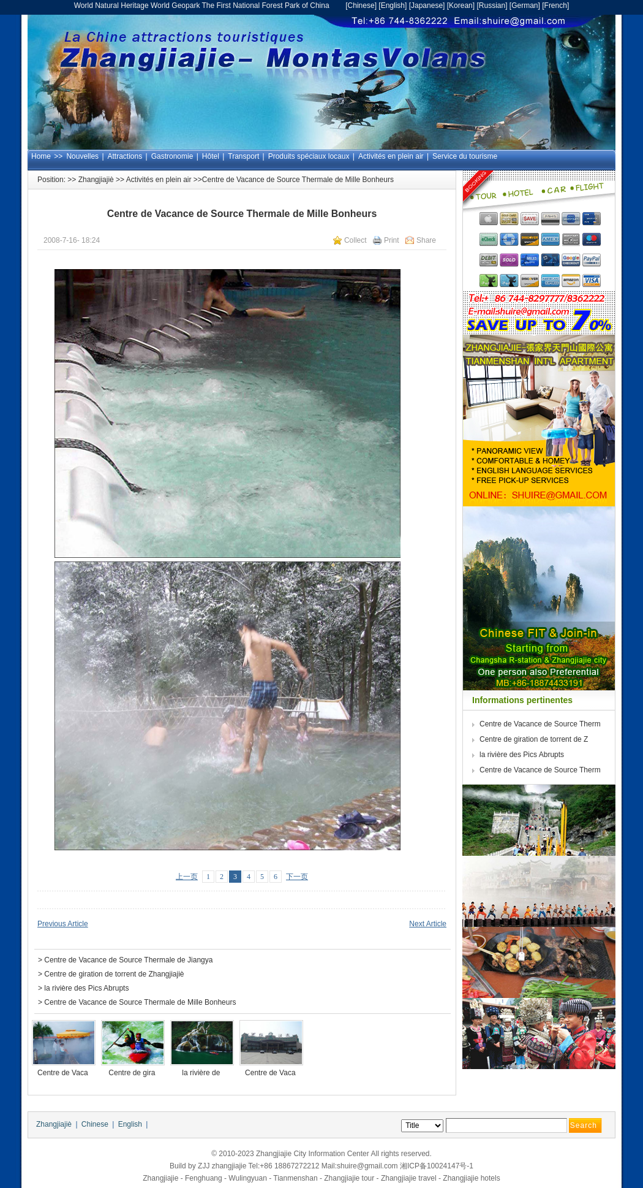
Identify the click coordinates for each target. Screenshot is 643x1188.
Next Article (427, 924)
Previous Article (62, 924)
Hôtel (210, 156)
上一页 (187, 876)
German (524, 5)
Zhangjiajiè (96, 179)
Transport (243, 156)
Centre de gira (132, 1072)
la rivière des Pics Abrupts (86, 988)
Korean (461, 5)
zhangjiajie (229, 1166)
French (555, 5)
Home (41, 156)
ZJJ (203, 1166)
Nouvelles (82, 156)
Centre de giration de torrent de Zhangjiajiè (114, 974)
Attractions (125, 156)
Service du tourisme (464, 156)
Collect (355, 240)
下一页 (297, 876)
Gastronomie (172, 156)
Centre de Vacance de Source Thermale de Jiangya (128, 960)
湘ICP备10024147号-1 (436, 1166)
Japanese (427, 5)
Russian (492, 5)
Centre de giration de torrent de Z (534, 739)
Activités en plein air (391, 156)
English (393, 5)
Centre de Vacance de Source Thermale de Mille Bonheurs (140, 1002)
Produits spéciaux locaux (309, 156)
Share (426, 240)
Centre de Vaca (63, 1072)
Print (391, 240)
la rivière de (202, 1072)
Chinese (361, 5)
